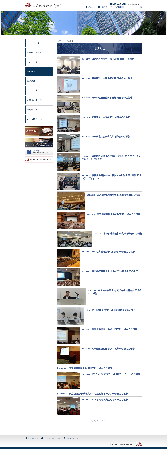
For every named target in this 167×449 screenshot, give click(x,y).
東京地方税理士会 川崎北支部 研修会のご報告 (115, 271)
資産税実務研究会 (43, 6)
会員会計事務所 (34, 100)
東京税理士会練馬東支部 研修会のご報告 (112, 78)
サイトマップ (33, 438)
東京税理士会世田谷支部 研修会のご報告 (112, 97)
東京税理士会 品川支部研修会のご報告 (116, 310)
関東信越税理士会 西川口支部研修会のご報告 (114, 329)
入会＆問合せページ (37, 119)
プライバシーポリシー (52, 438)
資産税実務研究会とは (38, 52)
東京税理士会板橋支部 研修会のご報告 (111, 117)
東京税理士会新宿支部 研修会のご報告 (111, 136)
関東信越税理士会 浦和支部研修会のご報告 (90, 368)
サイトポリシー (72, 438)
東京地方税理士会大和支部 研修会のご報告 (113, 251)
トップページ (33, 43)
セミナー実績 (33, 90)
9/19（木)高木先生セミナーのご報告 (110, 399)
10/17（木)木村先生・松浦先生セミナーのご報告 (116, 374)
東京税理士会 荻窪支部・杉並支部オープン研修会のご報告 (98, 393)
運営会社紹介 (33, 110)
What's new (92, 7)
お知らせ (103, 7)
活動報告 (31, 71)
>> (106, 421)
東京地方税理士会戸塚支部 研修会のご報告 (118, 214)
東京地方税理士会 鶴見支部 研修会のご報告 (113, 59)
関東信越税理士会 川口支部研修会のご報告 (113, 348)
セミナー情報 (33, 62)
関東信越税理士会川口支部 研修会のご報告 (118, 195)
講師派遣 (31, 81)
